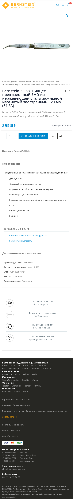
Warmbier (16, 385)
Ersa (13, 365)
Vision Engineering (10, 380)
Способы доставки (11, 430)
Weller (33, 365)
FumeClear (14, 368)
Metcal (25, 368)
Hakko (5, 365)
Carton (35, 380)
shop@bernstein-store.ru (13, 469)
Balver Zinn (7, 374)
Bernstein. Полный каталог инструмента (28, 235)
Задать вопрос (9, 416)
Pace (25, 365)
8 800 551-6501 (10, 461)
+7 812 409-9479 (9, 455)
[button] (67, 18)
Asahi (34, 374)
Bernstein (6, 391)
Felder (26, 374)
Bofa (4, 368)
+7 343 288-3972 (9, 458)
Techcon (27, 385)
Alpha (17, 374)
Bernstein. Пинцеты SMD (20, 240)
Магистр (47, 368)
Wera (25, 391)
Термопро (35, 368)
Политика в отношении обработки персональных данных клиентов (34, 411)
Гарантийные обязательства (16, 399)
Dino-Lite (26, 380)
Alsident (42, 365)
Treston (5, 385)
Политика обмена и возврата (16, 405)
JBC (19, 365)
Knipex (17, 391)
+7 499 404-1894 (9, 452)
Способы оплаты (10, 436)
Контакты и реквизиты (13, 424)
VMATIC (37, 385)
